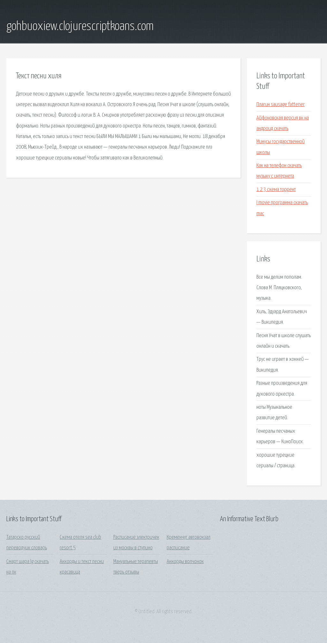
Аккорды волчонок (185, 561)
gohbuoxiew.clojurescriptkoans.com (80, 26)
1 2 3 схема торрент (276, 189)
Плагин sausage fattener (280, 104)
